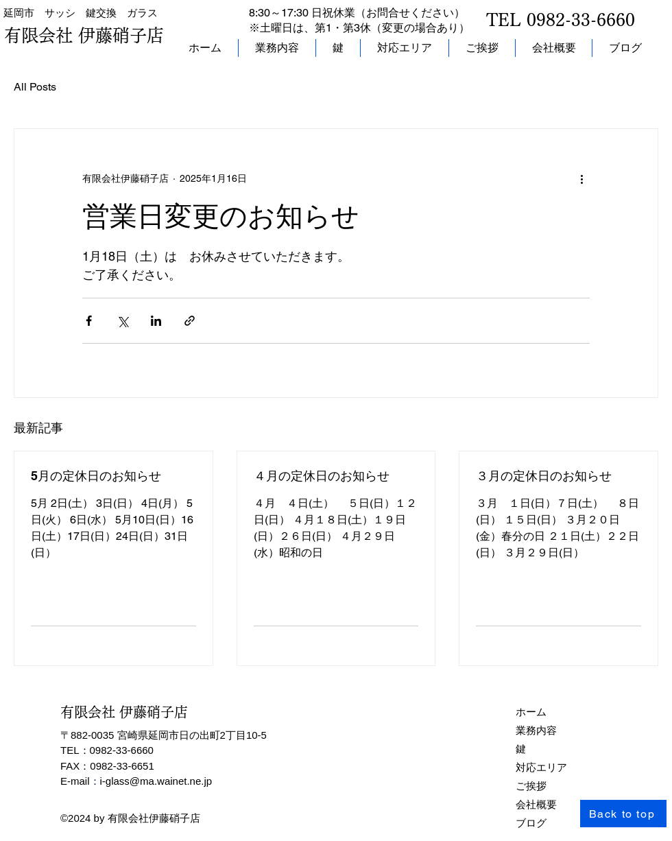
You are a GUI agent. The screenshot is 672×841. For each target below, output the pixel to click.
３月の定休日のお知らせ (544, 476)
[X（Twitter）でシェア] (122, 320)
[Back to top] (623, 813)
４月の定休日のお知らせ (321, 476)
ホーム (531, 712)
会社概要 (536, 804)
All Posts (35, 86)
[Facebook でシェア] (88, 320)
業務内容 (536, 730)
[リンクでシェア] (189, 320)
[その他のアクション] (581, 178)
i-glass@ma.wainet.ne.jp (156, 781)
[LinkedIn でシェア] (156, 320)
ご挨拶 (531, 786)
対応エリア (541, 767)
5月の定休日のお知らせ (96, 476)
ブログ (531, 823)
